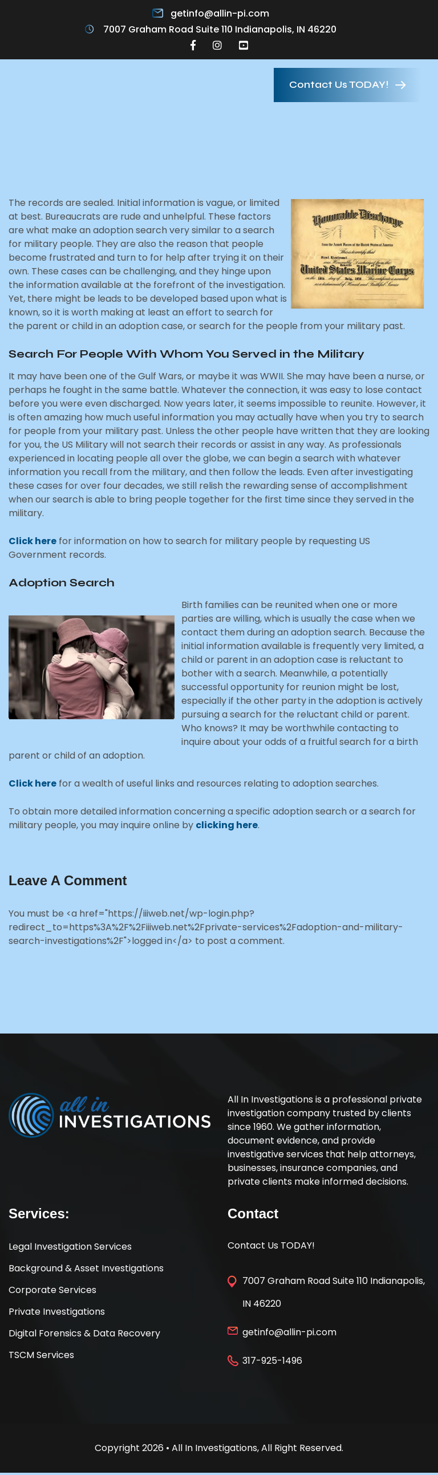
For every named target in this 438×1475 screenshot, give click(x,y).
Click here (32, 541)
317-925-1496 (272, 1360)
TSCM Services (41, 1354)
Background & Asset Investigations (86, 1268)
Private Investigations (57, 1311)
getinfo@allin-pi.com (220, 13)
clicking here (227, 825)
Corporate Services (52, 1289)
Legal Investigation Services (70, 1246)
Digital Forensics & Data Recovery (84, 1333)
